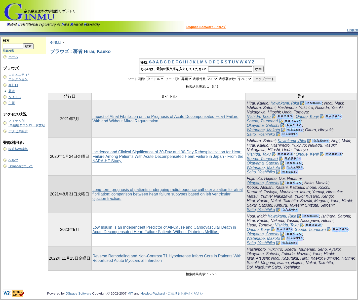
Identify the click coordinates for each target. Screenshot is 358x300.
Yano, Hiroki (341, 201)
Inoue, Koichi (317, 187)
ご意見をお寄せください (185, 293)
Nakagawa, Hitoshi (263, 112)
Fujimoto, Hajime (262, 178)
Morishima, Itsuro (294, 192)
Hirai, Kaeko (257, 103)
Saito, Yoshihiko (261, 134)
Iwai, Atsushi (258, 258)
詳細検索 (8, 50)
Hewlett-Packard (152, 293)
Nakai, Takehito (284, 201)
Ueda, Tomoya (295, 112)
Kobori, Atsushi (260, 187)
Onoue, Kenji (307, 116)
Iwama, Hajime (290, 263)
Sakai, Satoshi (259, 205)
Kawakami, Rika (285, 103)
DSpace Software (78, 293)
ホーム (13, 57)
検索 (6, 40)
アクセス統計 (18, 131)
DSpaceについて (20, 166)
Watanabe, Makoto (263, 130)
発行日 (13, 85)
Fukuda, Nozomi (296, 254)
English (352, 30)
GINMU (55, 42)
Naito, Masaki (316, 183)
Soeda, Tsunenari (262, 121)
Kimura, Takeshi (288, 205)
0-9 (152, 62)
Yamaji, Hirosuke (327, 192)
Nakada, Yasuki (329, 108)
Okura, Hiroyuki (318, 130)
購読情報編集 (18, 149)
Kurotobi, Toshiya (262, 192)
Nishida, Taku (259, 116)
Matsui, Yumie (259, 196)
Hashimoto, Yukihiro (295, 108)
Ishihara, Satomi (261, 108)
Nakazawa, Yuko (288, 196)
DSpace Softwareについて (206, 27)
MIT (130, 293)
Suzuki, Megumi (314, 201)
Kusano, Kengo (319, 196)
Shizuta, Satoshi (319, 205)
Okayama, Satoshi (263, 125)
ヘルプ (13, 160)
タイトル (14, 97)
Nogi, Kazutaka (284, 258)
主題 (11, 103)
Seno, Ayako (329, 249)
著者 (11, 91)
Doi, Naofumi (290, 178)
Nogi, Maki (333, 103)
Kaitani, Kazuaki (290, 187)
